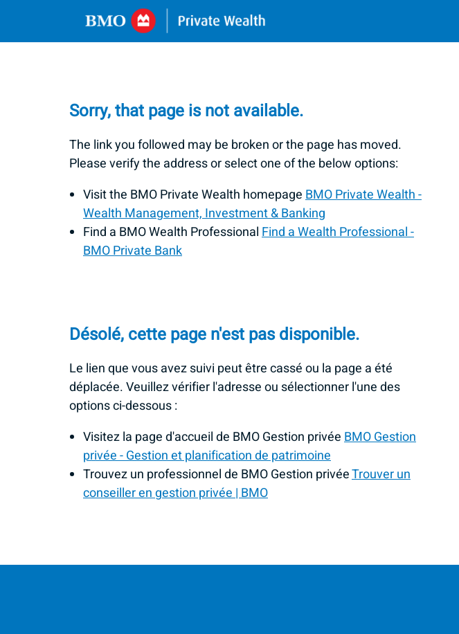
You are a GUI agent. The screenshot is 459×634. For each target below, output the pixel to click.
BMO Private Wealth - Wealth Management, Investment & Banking (252, 204)
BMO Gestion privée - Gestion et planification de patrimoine (249, 446)
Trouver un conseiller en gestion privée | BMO (247, 483)
